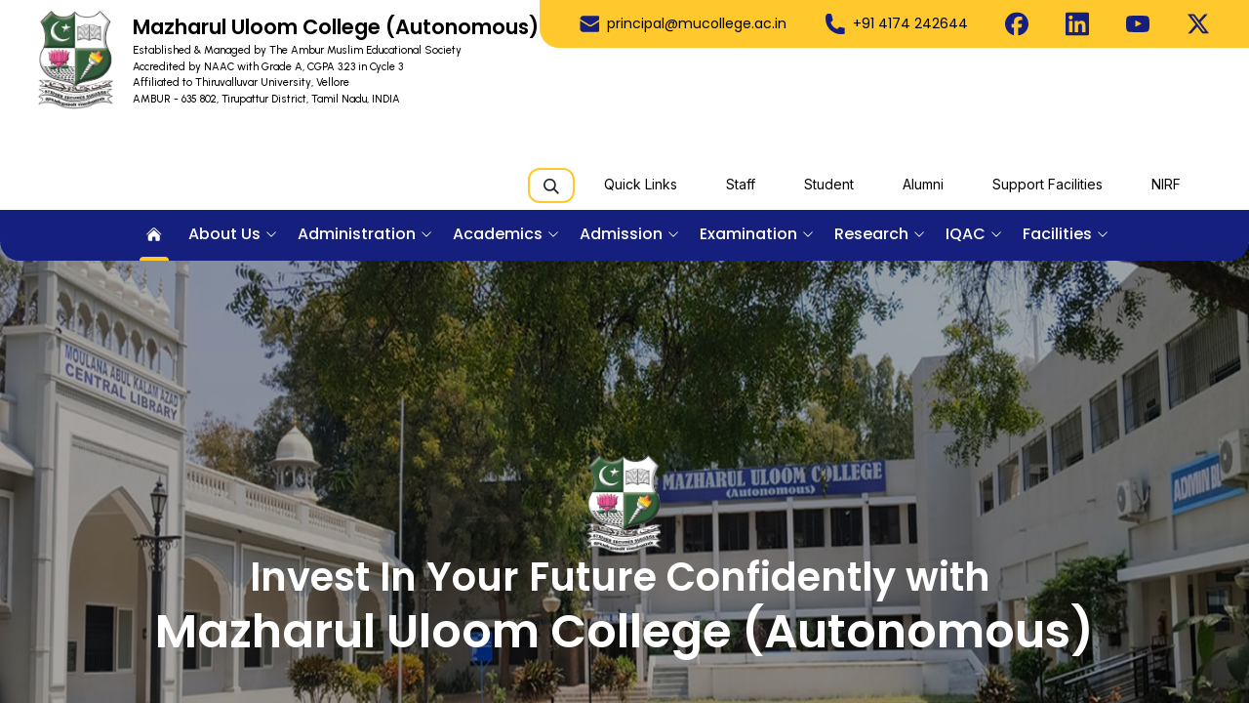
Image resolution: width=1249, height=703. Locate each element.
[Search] (551, 185)
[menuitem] (154, 235)
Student (829, 184)
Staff (740, 184)
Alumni (923, 184)
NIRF (1166, 184)
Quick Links (640, 184)
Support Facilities (1047, 184)
